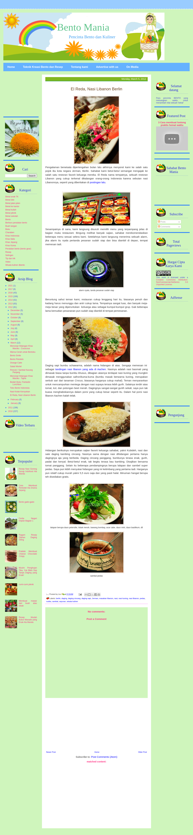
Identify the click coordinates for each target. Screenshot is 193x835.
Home (11, 66)
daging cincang (74, 598)
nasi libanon (134, 598)
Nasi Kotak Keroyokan (20, 391)
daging (64, 598)
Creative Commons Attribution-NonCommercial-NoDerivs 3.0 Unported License (172, 282)
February (15, 399)
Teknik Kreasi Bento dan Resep (43, 66)
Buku (7, 229)
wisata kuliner (72, 601)
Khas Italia (10, 239)
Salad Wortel (15, 366)
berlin (58, 598)
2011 (10, 407)
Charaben (9, 232)
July (13, 328)
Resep (8, 252)
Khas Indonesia (12, 236)
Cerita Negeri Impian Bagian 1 (28, 519)
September (16, 321)
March (14, 343)
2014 (10, 300)
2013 (10, 303)
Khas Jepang (11, 242)
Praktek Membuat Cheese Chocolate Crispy (28, 553)
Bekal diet (9, 200)
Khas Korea (10, 245)
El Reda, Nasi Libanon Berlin (23, 395)
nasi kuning (123, 598)
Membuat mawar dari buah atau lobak (28, 603)
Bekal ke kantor (12, 206)
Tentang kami (79, 66)
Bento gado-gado (26, 502)
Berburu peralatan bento (16, 223)
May (13, 335)
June (13, 332)
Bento (8, 219)
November (15, 314)
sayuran (62, 601)
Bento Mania (83, 27)
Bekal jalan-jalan (12, 203)
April (13, 339)
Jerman (95, 598)
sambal (55, 601)
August (14, 325)
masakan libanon (106, 598)
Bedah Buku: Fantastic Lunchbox (20, 383)
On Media (132, 66)
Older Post (142, 752)
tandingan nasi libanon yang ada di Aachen (80, 369)
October (14, 317)
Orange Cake (16, 363)
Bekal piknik (10, 213)
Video (7, 262)
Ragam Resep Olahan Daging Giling (28, 537)
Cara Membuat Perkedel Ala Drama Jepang (28, 488)
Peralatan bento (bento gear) (18, 249)
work (164, 277)
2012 (10, 307)
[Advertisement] (96, 724)
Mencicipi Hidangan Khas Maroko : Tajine (21, 377)
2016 (10, 293)
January (14, 403)
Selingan (9, 255)
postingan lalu (97, 182)
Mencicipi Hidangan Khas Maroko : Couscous (21, 347)
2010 (10, 411)
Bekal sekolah (11, 216)
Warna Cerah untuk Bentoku (22, 352)
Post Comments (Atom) (104, 756)
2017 (10, 289)
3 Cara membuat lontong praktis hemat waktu (172, 123)
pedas (142, 598)
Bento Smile (15, 355)
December (15, 310)
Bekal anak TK (11, 196)
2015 (10, 296)
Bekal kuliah (10, 210)
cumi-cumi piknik (26, 584)
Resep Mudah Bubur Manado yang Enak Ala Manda (28, 619)
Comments (164, 227)
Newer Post (51, 752)
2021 (10, 285)
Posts (161, 222)
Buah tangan (11, 226)
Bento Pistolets (16, 359)
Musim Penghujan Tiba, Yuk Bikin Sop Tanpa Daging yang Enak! (28, 571)
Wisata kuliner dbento (15, 265)
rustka (48, 601)
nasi (115, 598)
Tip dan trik (10, 258)
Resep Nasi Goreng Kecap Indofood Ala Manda (28, 471)
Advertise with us (107, 66)
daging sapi (86, 598)
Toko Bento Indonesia (19, 388)
